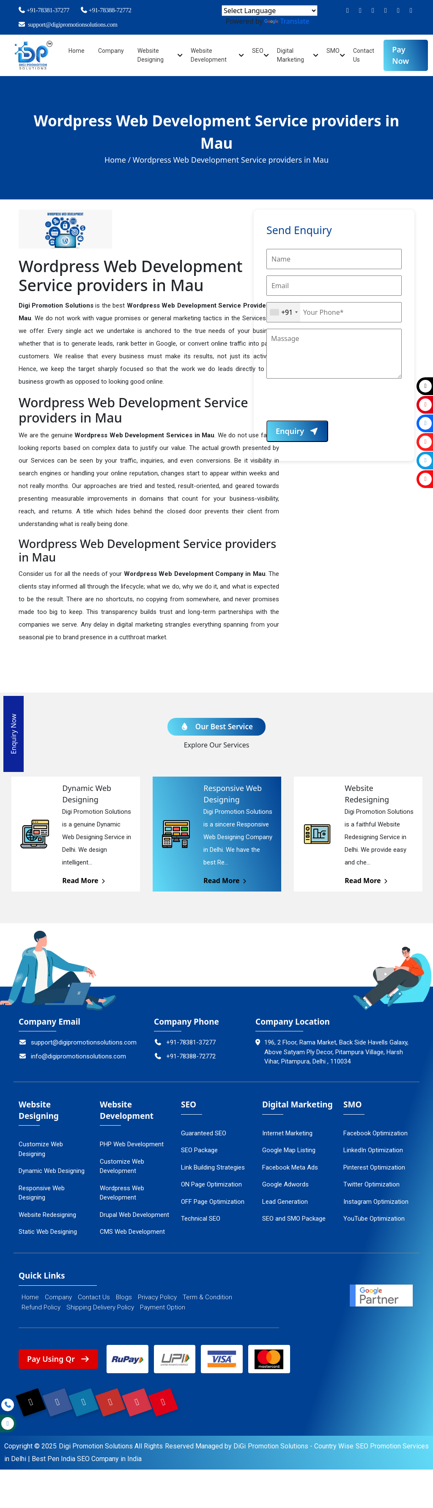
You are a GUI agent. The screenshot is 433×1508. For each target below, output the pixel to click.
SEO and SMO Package (294, 1216)
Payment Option (162, 1305)
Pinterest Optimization (374, 1165)
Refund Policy (41, 1305)
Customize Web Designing (41, 1146)
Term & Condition (207, 1294)
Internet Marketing (287, 1130)
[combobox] (283, 312)
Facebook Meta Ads (290, 1165)
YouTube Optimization (374, 1216)
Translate (286, 21)
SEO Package (199, 1147)
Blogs (124, 1294)
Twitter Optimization (371, 1182)
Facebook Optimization (375, 1130)
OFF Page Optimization (212, 1199)
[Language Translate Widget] (270, 10)
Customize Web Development (122, 1164)
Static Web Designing (48, 1229)
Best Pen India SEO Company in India (87, 1457)
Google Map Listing (288, 1147)
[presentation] (330, 403)
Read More (84, 878)
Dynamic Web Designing (52, 1168)
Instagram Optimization (375, 1199)
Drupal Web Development (134, 1212)
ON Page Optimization (211, 1182)
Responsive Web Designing (42, 1190)
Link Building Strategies (213, 1165)
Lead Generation (285, 1199)
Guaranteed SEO (203, 1130)
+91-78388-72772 (106, 10)
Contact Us (94, 1294)
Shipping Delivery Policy (100, 1305)
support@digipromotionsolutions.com (67, 24)
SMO (333, 50)
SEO (257, 50)
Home (77, 50)
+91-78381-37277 (43, 10)
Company (111, 50)
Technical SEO (200, 1216)
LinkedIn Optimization (373, 1147)
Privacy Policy (157, 1294)
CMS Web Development (132, 1229)
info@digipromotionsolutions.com (72, 1054)
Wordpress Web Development (122, 1190)
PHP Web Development (132, 1141)
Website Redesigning (47, 1212)
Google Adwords (285, 1182)
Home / (117, 160)
